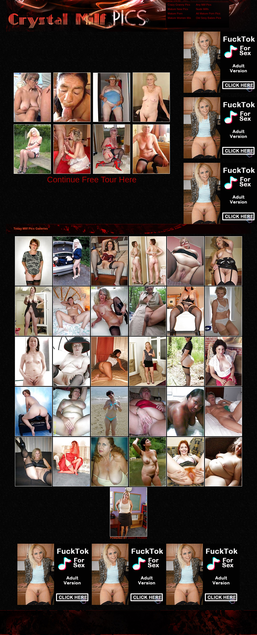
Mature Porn (175, 13)
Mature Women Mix (179, 17)
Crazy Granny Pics (179, 4)
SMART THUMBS (137, 538)
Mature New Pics (178, 9)
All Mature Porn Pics (208, 13)
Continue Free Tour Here (92, 179)
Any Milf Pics (203, 4)
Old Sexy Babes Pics (208, 17)
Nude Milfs (202, 9)
